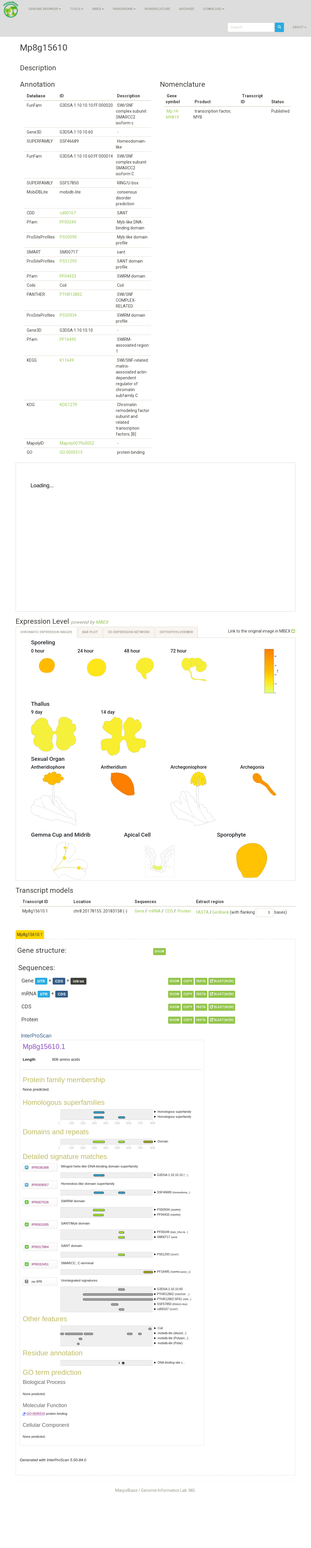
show (159, 951)
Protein (184, 911)
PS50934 (68, 315)
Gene (139, 911)
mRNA (155, 911)
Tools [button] (76, 9)
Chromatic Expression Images (46, 632)
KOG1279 (68, 404)
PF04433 (68, 276)
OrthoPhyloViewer (176, 632)
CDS (169, 911)
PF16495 (68, 339)
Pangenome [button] (124, 9)
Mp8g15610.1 (30, 934)
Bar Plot (90, 632)
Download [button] (214, 9)
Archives (186, 9)
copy (187, 981)
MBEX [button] (98, 9)
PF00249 (68, 222)
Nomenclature (157, 9)
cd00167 (68, 213)
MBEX (102, 622)
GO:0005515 (71, 452)
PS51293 (68, 261)
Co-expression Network (129, 632)
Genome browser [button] (45, 9)
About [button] (300, 27)
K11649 (67, 360)
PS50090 (68, 237)
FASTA (202, 912)
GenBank (220, 912)
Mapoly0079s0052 (77, 443)
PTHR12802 (71, 294)
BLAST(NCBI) (222, 981)
